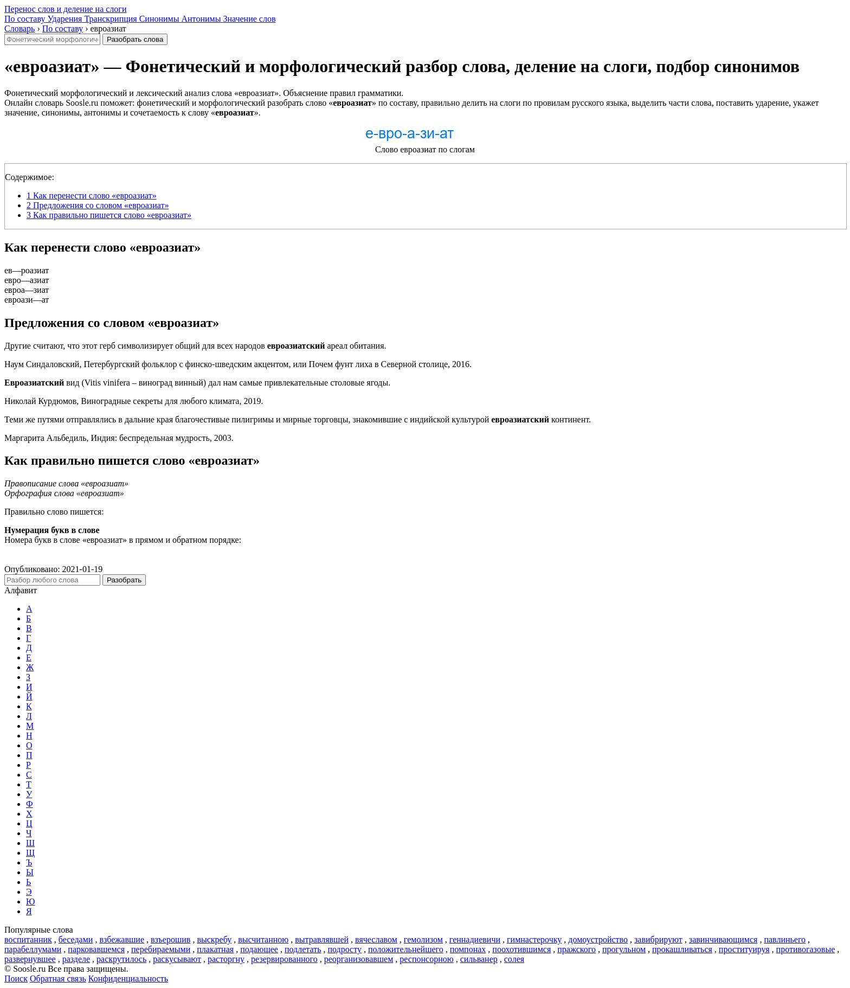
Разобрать (124, 580)
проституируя (744, 949)
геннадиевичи (474, 939)
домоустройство (598, 939)
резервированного (284, 959)
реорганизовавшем (359, 959)
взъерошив (170, 939)
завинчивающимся (723, 939)
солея (514, 959)
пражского (576, 949)
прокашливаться (682, 949)
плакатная (215, 949)
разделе (76, 959)
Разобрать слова (135, 39)
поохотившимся (521, 949)
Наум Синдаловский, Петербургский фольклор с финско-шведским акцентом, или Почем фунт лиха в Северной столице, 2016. (238, 364)
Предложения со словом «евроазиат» (98, 205)
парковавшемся (96, 949)
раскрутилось (121, 959)
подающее (259, 949)
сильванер (479, 959)
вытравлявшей (322, 939)
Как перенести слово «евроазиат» (92, 195)
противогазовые (805, 949)
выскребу (214, 939)
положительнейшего (405, 949)
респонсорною (426, 959)
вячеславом (376, 939)
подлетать (303, 949)
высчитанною (263, 939)
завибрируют (658, 939)
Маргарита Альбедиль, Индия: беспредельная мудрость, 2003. (119, 437)
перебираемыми (160, 949)
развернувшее (30, 959)
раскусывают (177, 959)
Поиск (16, 978)
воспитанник (28, 939)
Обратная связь (58, 978)
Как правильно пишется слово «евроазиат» (109, 215)
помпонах (468, 949)
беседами (76, 939)
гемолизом (423, 939)
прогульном (624, 949)
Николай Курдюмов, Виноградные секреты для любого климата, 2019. (133, 401)
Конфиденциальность (128, 978)
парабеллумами (32, 949)
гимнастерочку (534, 939)
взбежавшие (121, 939)
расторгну (226, 959)
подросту (344, 949)
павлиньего (785, 939)
